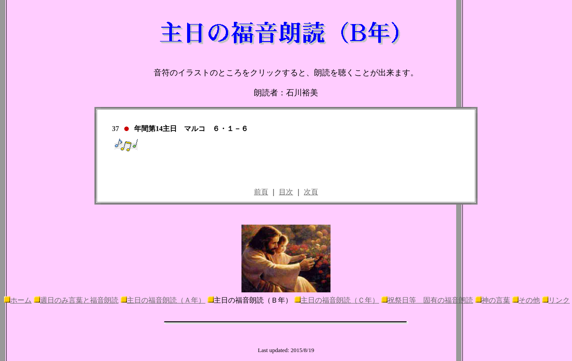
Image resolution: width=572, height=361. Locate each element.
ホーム (21, 300)
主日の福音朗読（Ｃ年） (340, 300)
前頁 (261, 192)
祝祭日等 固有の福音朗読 (430, 300)
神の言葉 (496, 300)
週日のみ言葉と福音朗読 (79, 300)
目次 (286, 192)
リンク (559, 300)
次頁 (311, 192)
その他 (529, 300)
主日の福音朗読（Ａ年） (166, 300)
